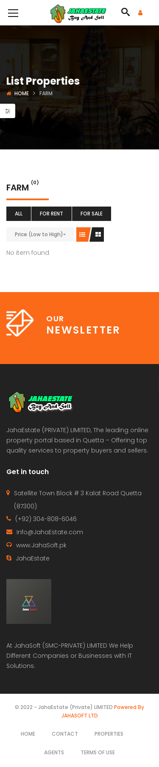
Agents (54, 752)
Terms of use (98, 752)
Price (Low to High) (39, 234)
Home (21, 93)
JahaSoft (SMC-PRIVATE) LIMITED (60, 645)
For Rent (51, 213)
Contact (65, 733)
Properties (109, 733)
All (18, 213)
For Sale (92, 213)
